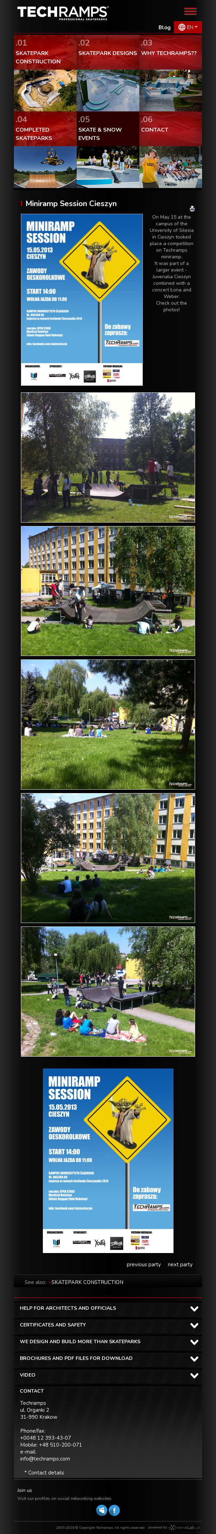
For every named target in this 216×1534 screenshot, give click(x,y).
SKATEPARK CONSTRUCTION (87, 1282)
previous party (144, 1264)
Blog (165, 27)
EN (190, 27)
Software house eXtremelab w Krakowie (184, 1528)
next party (180, 1264)
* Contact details (44, 1472)
